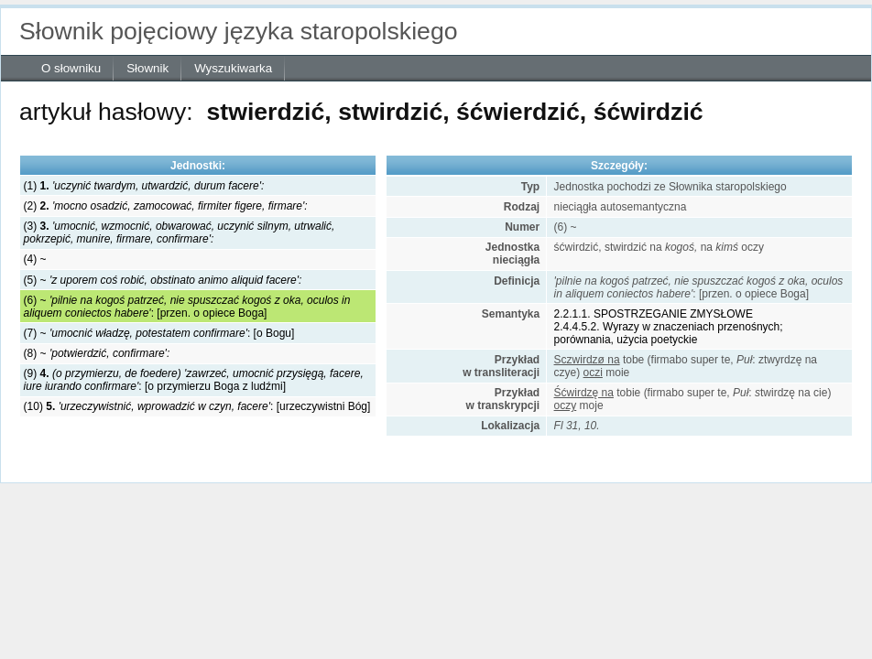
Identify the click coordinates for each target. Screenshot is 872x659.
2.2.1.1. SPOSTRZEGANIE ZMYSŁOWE (653, 314)
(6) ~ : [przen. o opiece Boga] (187, 306)
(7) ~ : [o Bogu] (159, 333)
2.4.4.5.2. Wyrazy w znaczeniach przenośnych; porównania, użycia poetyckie (668, 333)
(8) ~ (97, 353)
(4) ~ (35, 259)
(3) (179, 232)
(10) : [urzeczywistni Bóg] (197, 406)
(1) (144, 185)
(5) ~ (163, 280)
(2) (166, 206)
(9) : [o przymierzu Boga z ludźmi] (194, 380)
